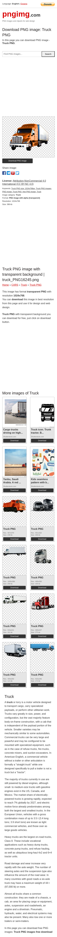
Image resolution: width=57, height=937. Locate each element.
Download (14, 441)
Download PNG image (18, 161)
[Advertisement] (28, 87)
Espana (24, 4)
